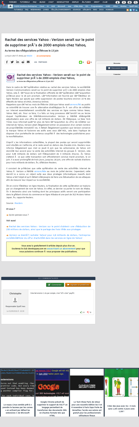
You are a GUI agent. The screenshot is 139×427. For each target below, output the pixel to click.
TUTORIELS (18, 10)
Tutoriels (25, 2)
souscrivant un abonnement (61, 249)
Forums (13, 2)
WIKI (95, 10)
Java (69, 6)
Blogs (42, 2)
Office (115, 6)
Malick (29, 56)
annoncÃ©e (40, 171)
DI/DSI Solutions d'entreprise (25, 6)
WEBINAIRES (35, 10)
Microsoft (61, 6)
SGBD (108, 6)
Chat (51, 2)
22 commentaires (43, 56)
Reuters (19, 203)
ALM (53, 6)
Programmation (97, 6)
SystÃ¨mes (133, 6)
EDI (86, 6)
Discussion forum (117, 68)
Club (104, 2)
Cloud (42, 6)
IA (48, 6)
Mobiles (123, 6)
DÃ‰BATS (87, 10)
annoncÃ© (75, 104)
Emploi (75, 2)
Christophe (15, 293)
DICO (101, 10)
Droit (97, 2)
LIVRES (46, 10)
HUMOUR (109, 10)
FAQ (34, 2)
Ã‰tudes (86, 2)
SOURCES (77, 10)
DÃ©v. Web (78, 6)
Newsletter (62, 2)
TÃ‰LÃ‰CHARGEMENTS (61, 10)
